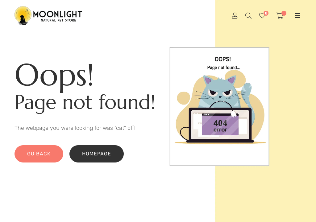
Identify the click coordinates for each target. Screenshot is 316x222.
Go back (39, 154)
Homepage (96, 154)
